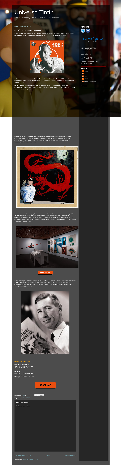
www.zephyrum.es (86, 53)
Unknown (86, 79)
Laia (85, 76)
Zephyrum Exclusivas (90, 81)
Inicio (47, 455)
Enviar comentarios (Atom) (30, 459)
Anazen (86, 71)
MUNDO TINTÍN (25, 398)
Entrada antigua (70, 455)
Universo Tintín (34, 12)
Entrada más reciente (23, 455)
